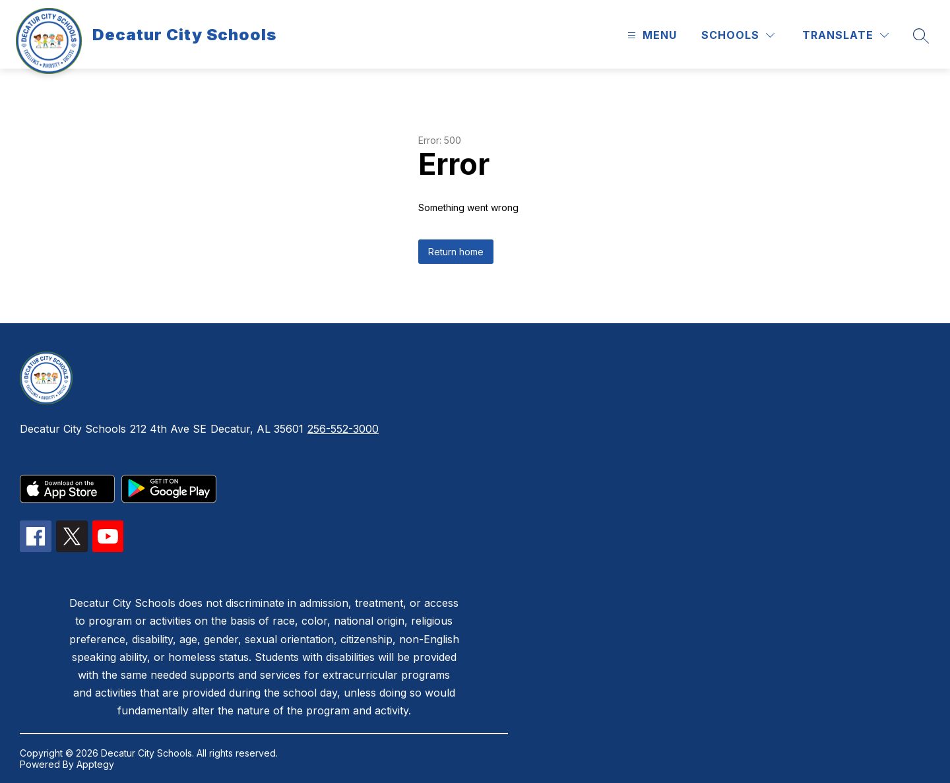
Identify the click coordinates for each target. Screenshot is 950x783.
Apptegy (95, 764)
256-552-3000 (343, 428)
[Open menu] (650, 35)
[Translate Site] (845, 35)
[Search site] (921, 36)
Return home (456, 251)
